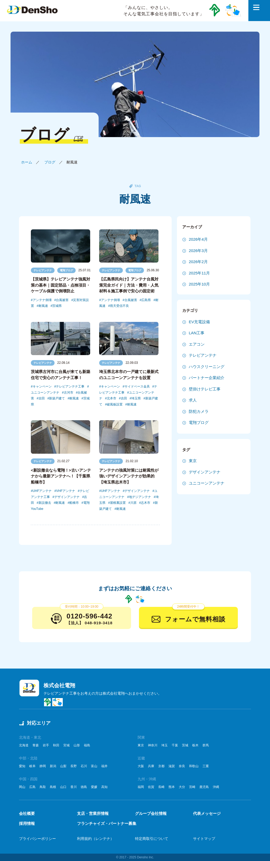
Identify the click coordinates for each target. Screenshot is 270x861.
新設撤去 (44, 503)
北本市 (111, 398)
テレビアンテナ (42, 270)
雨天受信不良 (119, 306)
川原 (133, 503)
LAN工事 (196, 333)
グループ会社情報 (151, 813)
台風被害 (62, 300)
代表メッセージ (207, 813)
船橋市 (74, 503)
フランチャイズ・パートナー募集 (106, 823)
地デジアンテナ (140, 497)
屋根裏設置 (118, 503)
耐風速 (43, 306)
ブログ (49, 162)
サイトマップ (204, 838)
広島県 (146, 300)
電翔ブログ (66, 270)
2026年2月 (198, 261)
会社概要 (27, 813)
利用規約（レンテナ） (95, 838)
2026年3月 (198, 250)
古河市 (68, 392)
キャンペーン (42, 386)
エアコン (197, 344)
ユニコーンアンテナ (206, 483)
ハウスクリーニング (206, 366)
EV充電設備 (199, 322)
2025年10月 (199, 284)
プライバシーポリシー (37, 838)
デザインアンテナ (67, 497)
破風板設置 (115, 404)
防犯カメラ (199, 411)
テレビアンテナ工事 (70, 386)
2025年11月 (199, 273)
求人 (193, 400)
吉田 (41, 398)
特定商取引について (151, 838)
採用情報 (27, 823)
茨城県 (57, 306)
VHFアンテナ (65, 491)
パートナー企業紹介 (206, 377)
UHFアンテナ (42, 491)
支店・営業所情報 (93, 813)
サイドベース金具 (137, 386)
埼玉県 (136, 398)
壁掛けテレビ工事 (204, 389)
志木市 (145, 503)
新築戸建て (57, 398)
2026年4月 (198, 239)
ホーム (26, 162)
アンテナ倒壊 (42, 300)
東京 (193, 460)
